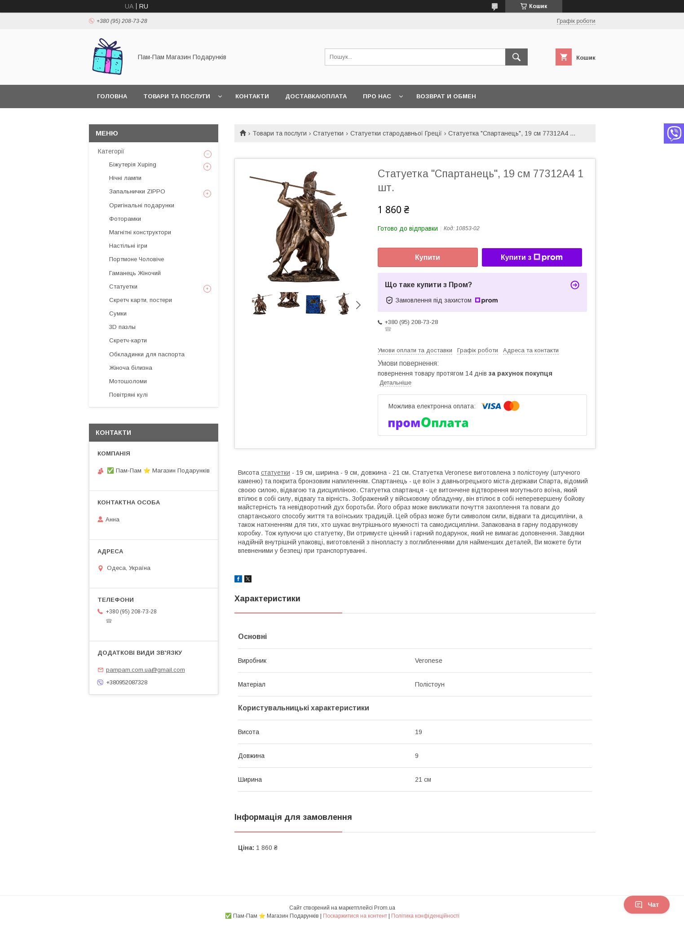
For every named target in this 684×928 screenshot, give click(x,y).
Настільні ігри (128, 245)
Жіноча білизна (130, 367)
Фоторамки (125, 218)
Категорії (111, 151)
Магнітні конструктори (140, 232)
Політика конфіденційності (425, 916)
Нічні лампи (125, 178)
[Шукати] (516, 57)
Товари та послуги (176, 96)
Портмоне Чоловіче (136, 259)
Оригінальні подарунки (141, 205)
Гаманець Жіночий (135, 273)
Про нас (377, 96)
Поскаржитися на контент (355, 916)
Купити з (532, 258)
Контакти (252, 96)
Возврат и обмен (446, 96)
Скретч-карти (128, 340)
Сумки (118, 313)
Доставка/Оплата (316, 96)
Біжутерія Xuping (132, 164)
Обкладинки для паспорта (147, 354)
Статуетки (328, 133)
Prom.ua (384, 908)
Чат (647, 905)
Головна (112, 96)
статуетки (275, 472)
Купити (427, 257)
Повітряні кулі (128, 394)
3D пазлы (122, 327)
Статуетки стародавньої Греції (396, 133)
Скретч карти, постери (140, 300)
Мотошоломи (128, 381)
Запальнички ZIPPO (137, 191)
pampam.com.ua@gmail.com (145, 669)
